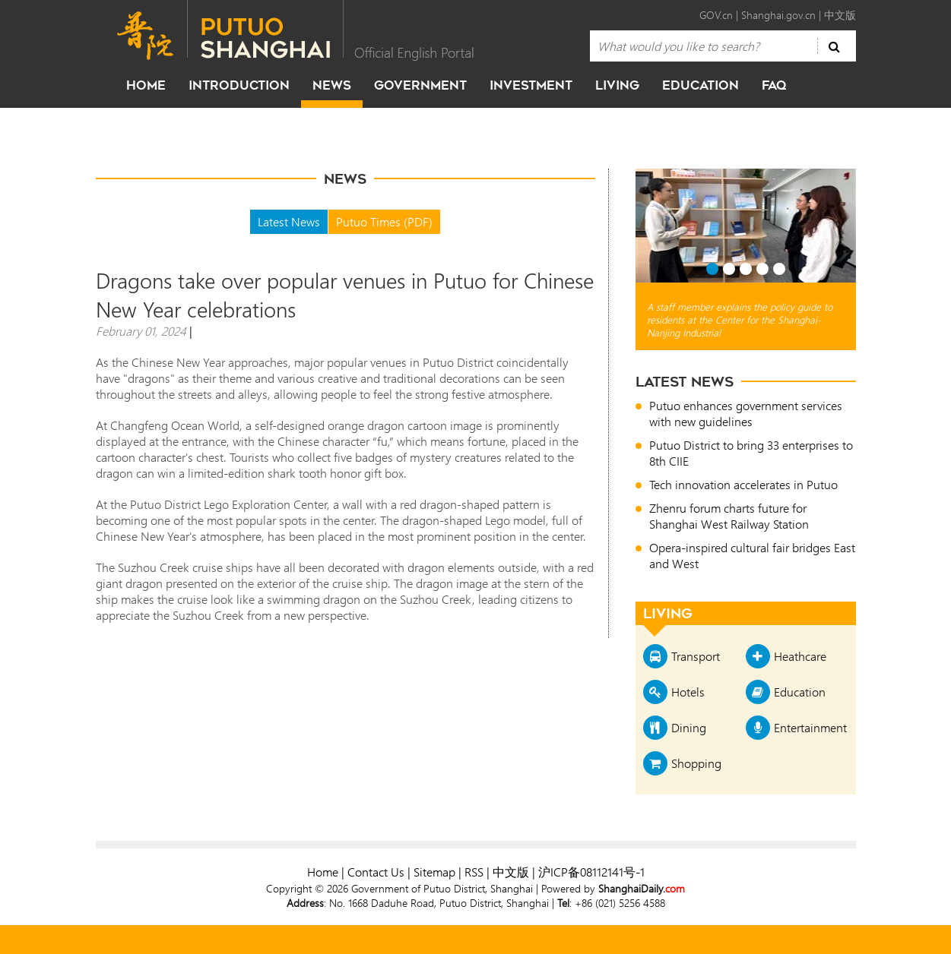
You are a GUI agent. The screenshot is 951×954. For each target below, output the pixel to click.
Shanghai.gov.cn (778, 15)
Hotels (688, 692)
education (700, 85)
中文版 (840, 15)
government (420, 85)
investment (531, 85)
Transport (695, 656)
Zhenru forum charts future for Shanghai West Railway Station (729, 516)
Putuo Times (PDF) (384, 221)
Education (800, 692)
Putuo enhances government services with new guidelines (745, 413)
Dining (688, 727)
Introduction (239, 85)
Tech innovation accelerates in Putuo (743, 484)
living (617, 85)
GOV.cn (716, 15)
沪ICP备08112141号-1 (591, 872)
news (331, 85)
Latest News (289, 221)
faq (774, 85)
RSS (473, 872)
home (146, 85)
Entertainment (810, 727)
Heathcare (800, 656)
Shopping (696, 763)
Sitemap (434, 872)
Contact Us (375, 872)
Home (322, 872)
